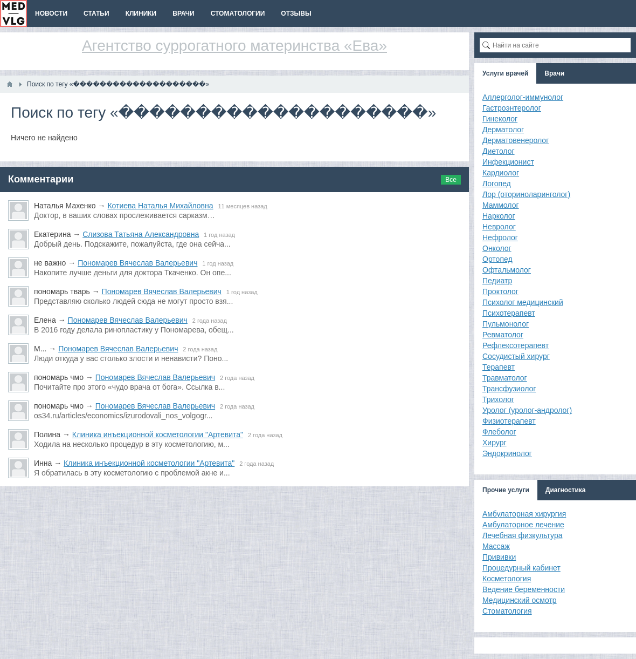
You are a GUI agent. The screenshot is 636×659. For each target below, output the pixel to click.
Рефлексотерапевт (515, 345)
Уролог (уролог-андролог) (527, 410)
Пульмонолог (505, 324)
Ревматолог (502, 334)
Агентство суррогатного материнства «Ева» (234, 45)
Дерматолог (503, 129)
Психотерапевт (508, 313)
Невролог (499, 226)
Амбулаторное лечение (523, 524)
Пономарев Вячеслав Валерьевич (137, 263)
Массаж (496, 546)
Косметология (506, 578)
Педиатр (497, 280)
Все (451, 180)
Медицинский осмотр (519, 600)
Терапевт (498, 367)
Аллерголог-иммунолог (522, 97)
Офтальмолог (506, 270)
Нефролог (500, 237)
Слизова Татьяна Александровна (140, 234)
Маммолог (500, 205)
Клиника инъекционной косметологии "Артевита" (157, 434)
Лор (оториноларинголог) (526, 194)
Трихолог (498, 399)
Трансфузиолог (509, 388)
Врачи (554, 73)
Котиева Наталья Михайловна (160, 205)
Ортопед (497, 259)
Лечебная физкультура (522, 535)
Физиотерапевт (509, 421)
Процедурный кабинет (521, 567)
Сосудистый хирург (516, 356)
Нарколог (498, 216)
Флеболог (499, 431)
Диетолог (498, 151)
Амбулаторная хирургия (524, 513)
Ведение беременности (523, 589)
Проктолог (500, 291)
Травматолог (504, 377)
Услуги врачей (505, 73)
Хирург (494, 442)
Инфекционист (508, 162)
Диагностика (565, 490)
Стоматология (507, 611)
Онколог (496, 248)
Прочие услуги (505, 490)
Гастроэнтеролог (511, 108)
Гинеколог (499, 118)
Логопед (496, 183)
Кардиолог (500, 172)
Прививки (499, 557)
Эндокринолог (507, 453)
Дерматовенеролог (515, 140)
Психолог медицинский (522, 302)
